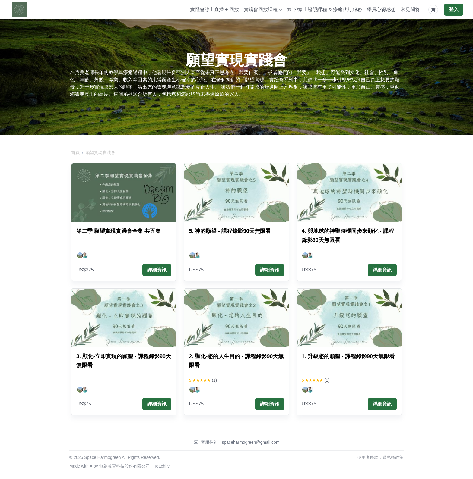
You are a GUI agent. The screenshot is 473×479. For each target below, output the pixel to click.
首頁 (75, 152)
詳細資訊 (157, 269)
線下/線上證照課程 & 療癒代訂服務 (324, 9)
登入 (454, 9)
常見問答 (410, 9)
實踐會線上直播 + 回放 (214, 9)
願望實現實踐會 (100, 152)
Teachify (162, 466)
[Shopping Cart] (433, 9)
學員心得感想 (381, 9)
